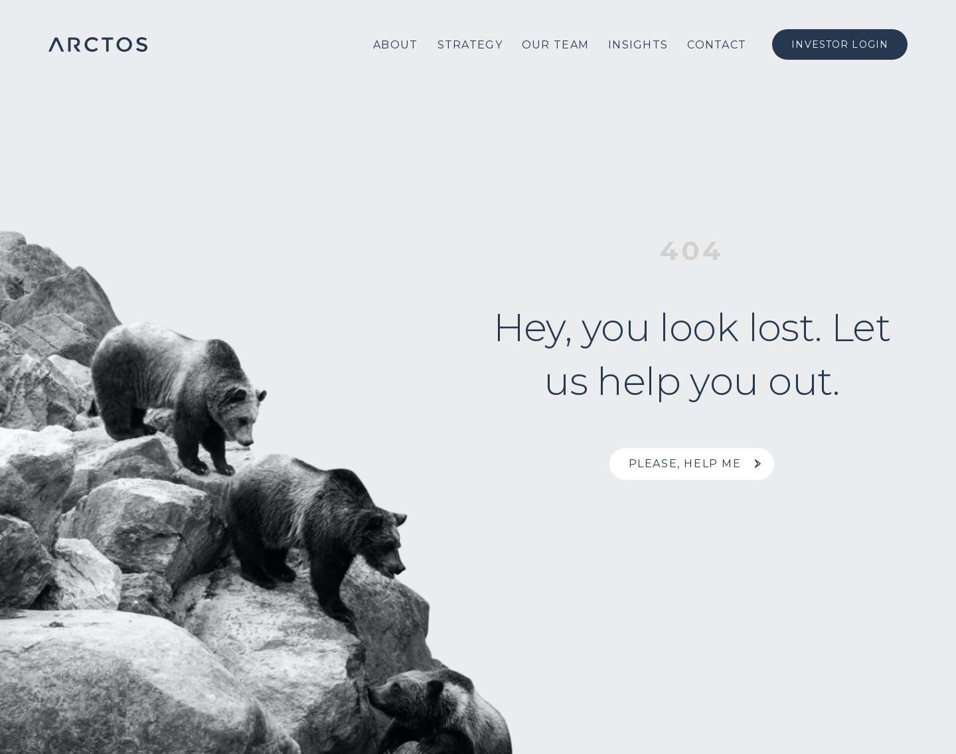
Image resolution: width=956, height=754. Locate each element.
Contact (716, 44)
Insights (638, 44)
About (395, 44)
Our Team (555, 44)
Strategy (470, 44)
